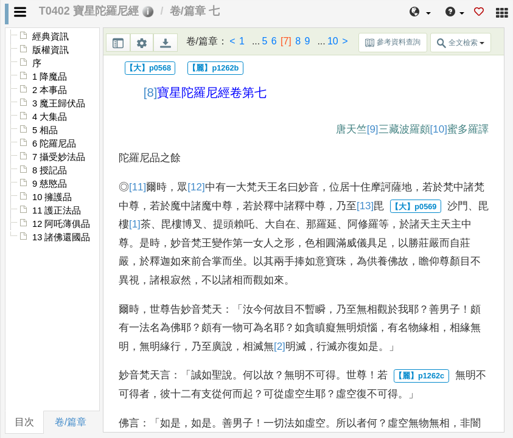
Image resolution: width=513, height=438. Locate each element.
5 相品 (45, 130)
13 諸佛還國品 (61, 237)
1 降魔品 (49, 77)
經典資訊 (50, 36)
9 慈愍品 (49, 184)
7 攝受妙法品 (58, 157)
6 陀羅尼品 (54, 143)
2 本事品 (49, 90)
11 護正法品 (56, 210)
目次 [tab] (24, 422)
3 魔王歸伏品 (58, 103)
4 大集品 (49, 117)
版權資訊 (50, 50)
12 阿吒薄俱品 (61, 224)
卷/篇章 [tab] (70, 422)
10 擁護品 (52, 197)
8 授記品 (49, 170)
